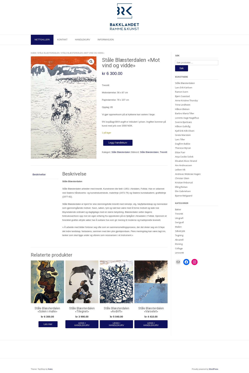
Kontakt (62, 39)
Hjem (33, 53)
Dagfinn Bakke (182, 143)
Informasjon (106, 39)
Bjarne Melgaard (183, 195)
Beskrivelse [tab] (39, 174)
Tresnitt (163, 152)
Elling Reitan (181, 186)
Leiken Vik (180, 169)
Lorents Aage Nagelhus (187, 117)
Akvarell (179, 239)
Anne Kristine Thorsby (186, 100)
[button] (91, 62)
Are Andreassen (183, 165)
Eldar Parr (180, 152)
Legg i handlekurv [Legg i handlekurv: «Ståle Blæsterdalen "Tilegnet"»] (82, 324)
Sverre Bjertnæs (183, 122)
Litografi (179, 218)
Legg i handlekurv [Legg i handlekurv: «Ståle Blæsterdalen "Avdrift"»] (116, 324)
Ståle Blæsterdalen (48, 53)
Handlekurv (82, 39)
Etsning (179, 243)
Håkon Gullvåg (182, 126)
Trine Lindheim (182, 104)
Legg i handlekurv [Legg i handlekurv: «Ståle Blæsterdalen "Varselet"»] (151, 324)
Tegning (179, 235)
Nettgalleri (42, 39)
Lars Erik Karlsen (183, 87)
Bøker (178, 209)
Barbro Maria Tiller (184, 113)
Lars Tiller (180, 139)
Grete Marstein (183, 135)
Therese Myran (183, 147)
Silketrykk (180, 231)
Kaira (50, 369)
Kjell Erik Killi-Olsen (184, 130)
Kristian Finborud (184, 182)
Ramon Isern (181, 91)
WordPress (213, 369)
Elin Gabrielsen (183, 191)
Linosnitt (179, 252)
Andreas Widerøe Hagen (188, 174)
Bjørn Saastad (182, 96)
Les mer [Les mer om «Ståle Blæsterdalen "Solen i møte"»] (48, 324)
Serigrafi (179, 222)
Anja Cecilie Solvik (184, 156)
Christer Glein (182, 178)
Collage (179, 248)
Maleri (178, 226)
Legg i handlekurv (117, 142)
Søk (182, 68)
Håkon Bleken (182, 109)
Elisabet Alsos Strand (186, 160)
